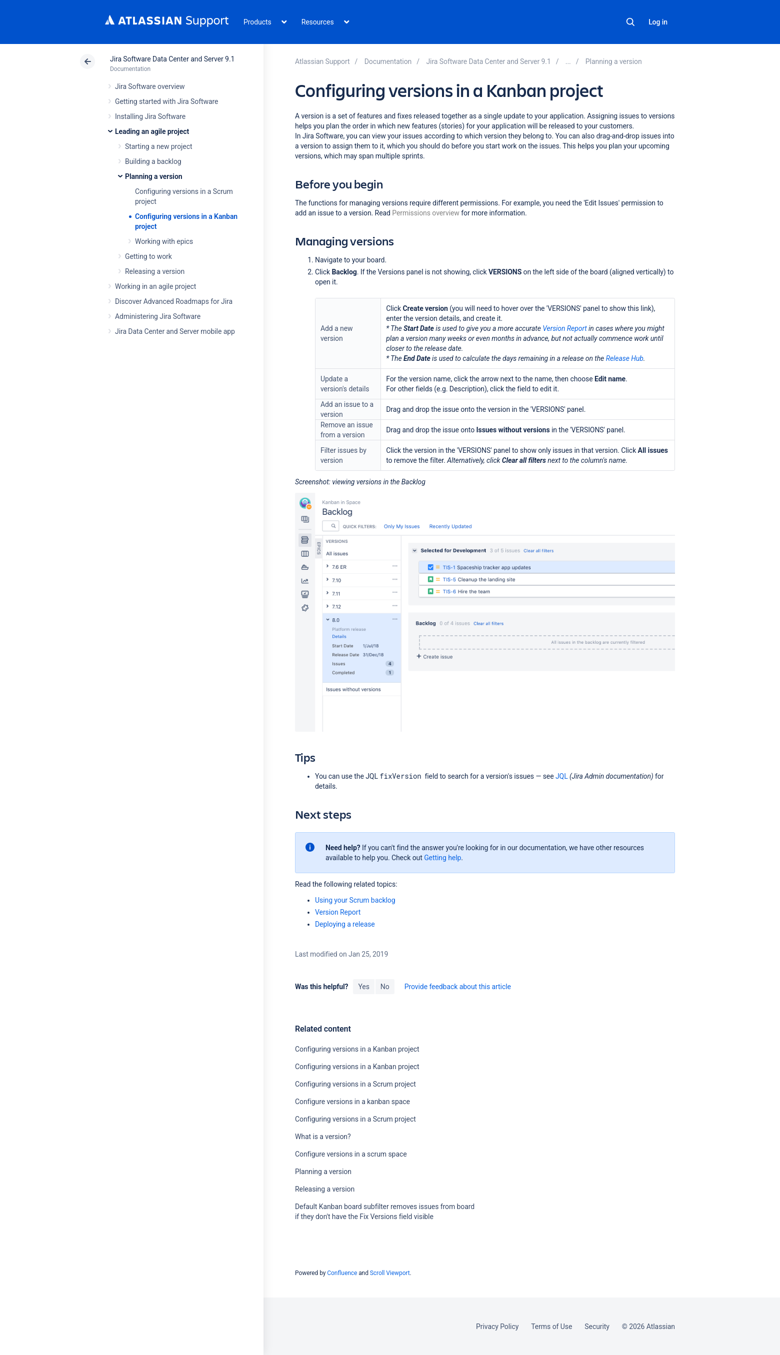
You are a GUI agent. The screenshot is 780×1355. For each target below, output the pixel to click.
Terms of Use (551, 1327)
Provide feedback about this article (457, 987)
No (385, 987)
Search (630, 22)
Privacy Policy (497, 1327)
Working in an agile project (155, 286)
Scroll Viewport (390, 1273)
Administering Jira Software (157, 316)
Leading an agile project (152, 131)
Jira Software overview (150, 86)
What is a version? (323, 1137)
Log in (658, 22)
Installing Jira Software (150, 116)
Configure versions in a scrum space (351, 1154)
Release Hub (625, 358)
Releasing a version (154, 271)
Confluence (342, 1273)
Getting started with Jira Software (166, 101)
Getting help (442, 858)
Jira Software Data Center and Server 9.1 (172, 59)
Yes (363, 987)
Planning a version (153, 176)
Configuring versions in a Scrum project (355, 1084)
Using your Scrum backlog (355, 900)
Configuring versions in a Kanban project (357, 1049)
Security (597, 1327)
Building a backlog (153, 161)
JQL (562, 776)
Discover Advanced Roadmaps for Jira (173, 301)
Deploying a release (345, 924)
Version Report (564, 328)
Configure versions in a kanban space (352, 1102)
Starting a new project (158, 146)
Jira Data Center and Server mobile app (175, 331)
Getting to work (148, 256)
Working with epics (164, 241)
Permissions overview (425, 213)
